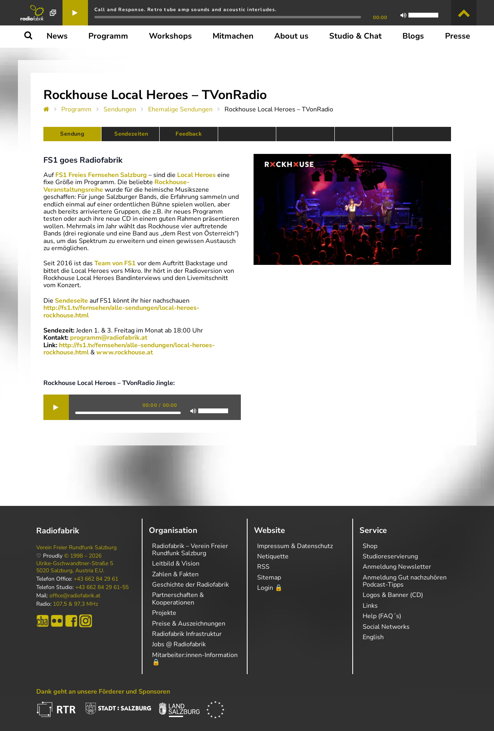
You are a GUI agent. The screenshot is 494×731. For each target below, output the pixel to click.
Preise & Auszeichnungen (188, 623)
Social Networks (386, 626)
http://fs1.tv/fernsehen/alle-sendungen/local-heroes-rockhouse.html (121, 311)
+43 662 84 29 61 (96, 579)
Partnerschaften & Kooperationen (178, 599)
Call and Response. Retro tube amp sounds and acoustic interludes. (185, 9)
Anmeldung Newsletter (397, 566)
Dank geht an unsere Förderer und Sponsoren (103, 691)
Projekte (164, 613)
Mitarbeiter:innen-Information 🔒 (195, 659)
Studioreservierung (390, 556)
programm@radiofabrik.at (108, 337)
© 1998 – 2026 (83, 556)
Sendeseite (71, 300)
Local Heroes (196, 175)
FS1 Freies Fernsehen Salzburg (101, 175)
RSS (263, 566)
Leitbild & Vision (175, 563)
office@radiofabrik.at (74, 595)
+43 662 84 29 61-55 (102, 587)
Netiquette (273, 556)
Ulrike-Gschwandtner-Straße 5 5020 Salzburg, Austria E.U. (74, 567)
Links (370, 605)
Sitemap (269, 577)
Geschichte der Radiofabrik (190, 584)
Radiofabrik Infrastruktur (187, 634)
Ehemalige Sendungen (180, 109)
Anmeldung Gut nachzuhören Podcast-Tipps (405, 581)
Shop (370, 546)
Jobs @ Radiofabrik (179, 644)
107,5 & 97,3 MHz (75, 604)
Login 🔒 (270, 587)
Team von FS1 (115, 263)
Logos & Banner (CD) (393, 595)
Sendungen (119, 109)
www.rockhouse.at (124, 352)
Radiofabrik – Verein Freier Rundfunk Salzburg (190, 550)
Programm (76, 109)
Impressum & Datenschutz (295, 546)
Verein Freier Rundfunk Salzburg (76, 547)
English (373, 637)
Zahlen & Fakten (175, 574)
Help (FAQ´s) (382, 616)
